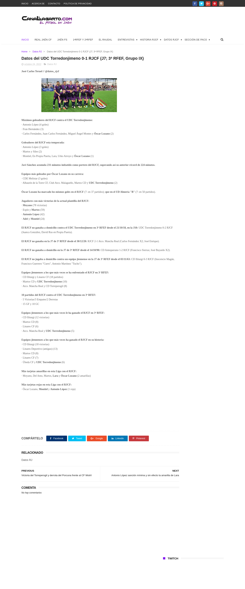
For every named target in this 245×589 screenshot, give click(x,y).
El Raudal (105, 39)
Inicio (25, 3)
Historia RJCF (149, 39)
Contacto (54, 3)
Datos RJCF (171, 39)
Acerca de (38, 3)
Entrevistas (126, 39)
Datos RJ (37, 51)
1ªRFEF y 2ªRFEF (83, 39)
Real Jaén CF (43, 39)
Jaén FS (62, 39)
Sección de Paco (196, 39)
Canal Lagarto (87, 584)
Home (25, 51)
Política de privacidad (78, 3)
